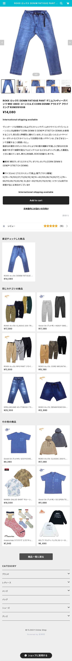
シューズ (6, 608)
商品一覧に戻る (36, 556)
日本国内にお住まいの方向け (36, 208)
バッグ (5, 599)
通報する (65, 215)
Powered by (36, 634)
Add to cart (36, 200)
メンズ (5, 591)
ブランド (5, 574)
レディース (6, 582)
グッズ (5, 616)
